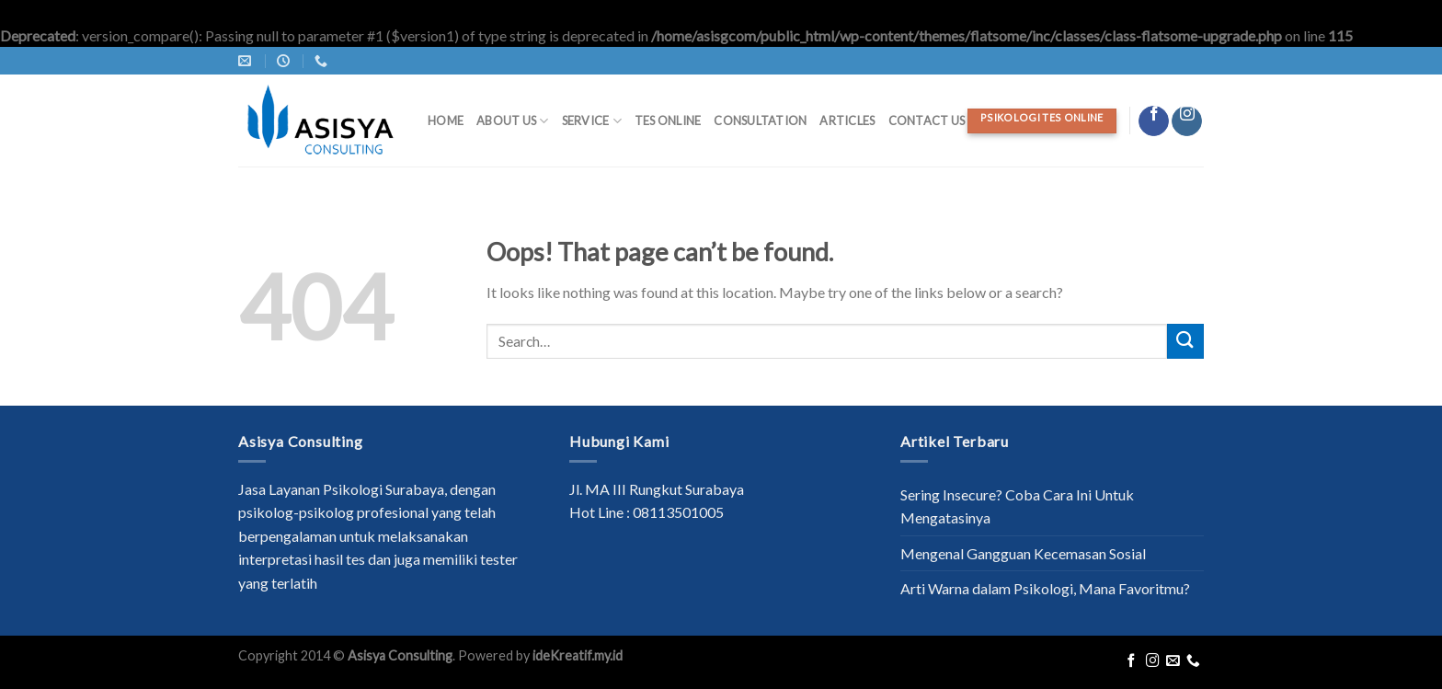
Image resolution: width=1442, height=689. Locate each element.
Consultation (760, 120)
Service (592, 121)
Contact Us (927, 120)
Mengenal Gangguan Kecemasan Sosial (1023, 553)
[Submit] (1185, 342)
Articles (847, 120)
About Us (512, 121)
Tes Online (668, 120)
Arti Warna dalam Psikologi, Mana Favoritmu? (1045, 588)
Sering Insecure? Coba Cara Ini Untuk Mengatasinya (1017, 506)
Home (446, 120)
